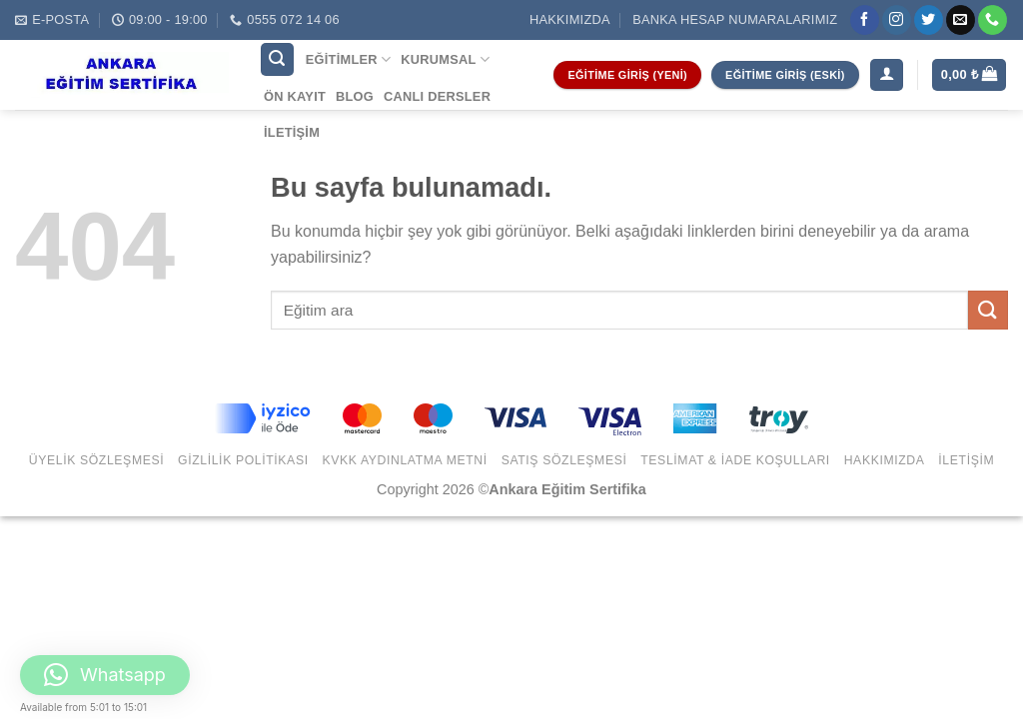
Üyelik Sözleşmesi (97, 460)
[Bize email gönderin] (960, 20)
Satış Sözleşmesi (564, 460)
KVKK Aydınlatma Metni (404, 460)
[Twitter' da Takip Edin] (928, 20)
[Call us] (992, 20)
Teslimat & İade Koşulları (735, 460)
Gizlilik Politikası (243, 460)
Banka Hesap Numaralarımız (734, 19)
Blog (355, 96)
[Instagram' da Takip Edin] (896, 20)
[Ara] (278, 59)
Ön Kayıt (295, 96)
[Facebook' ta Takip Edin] (864, 20)
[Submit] (988, 310)
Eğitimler (348, 59)
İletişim (292, 132)
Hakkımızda (569, 19)
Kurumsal (445, 59)
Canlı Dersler (437, 96)
